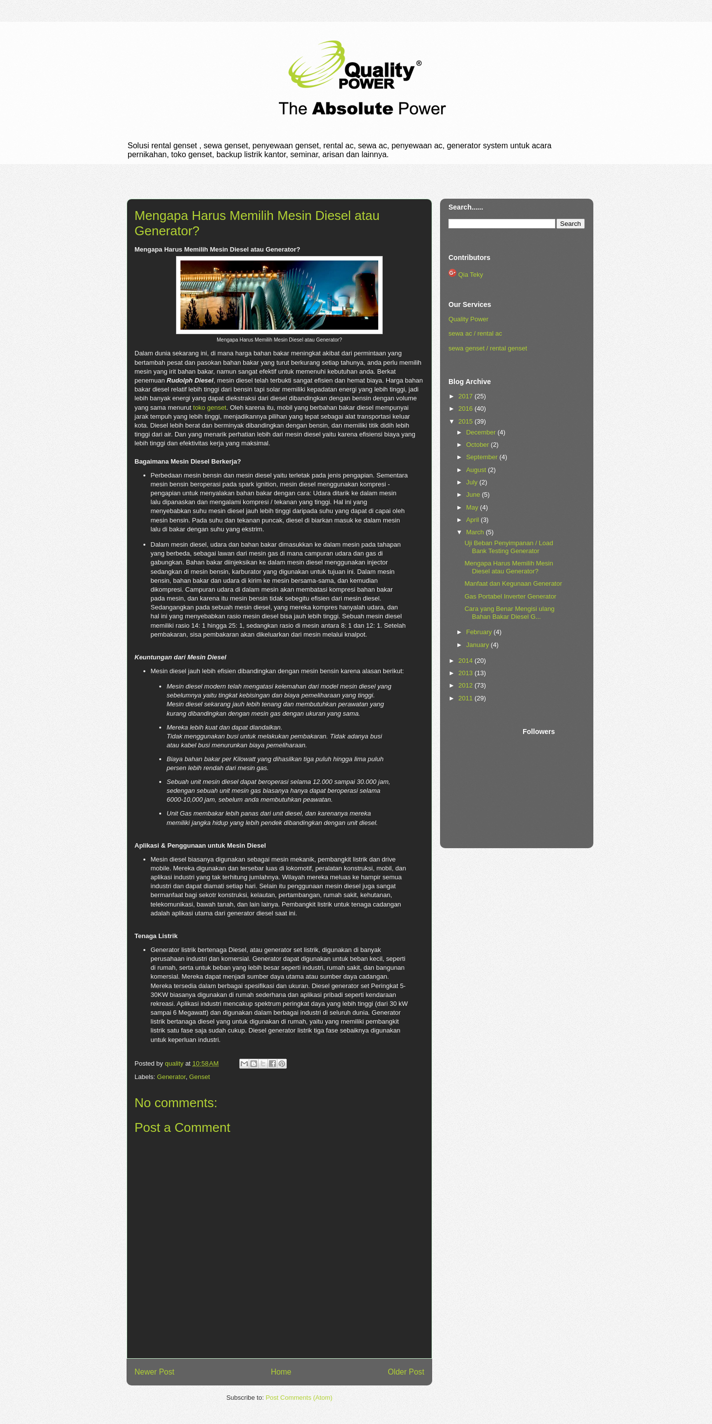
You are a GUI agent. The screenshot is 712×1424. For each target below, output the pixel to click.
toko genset (209, 407)
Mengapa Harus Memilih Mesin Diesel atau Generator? (508, 567)
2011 (466, 698)
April (473, 519)
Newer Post (154, 1372)
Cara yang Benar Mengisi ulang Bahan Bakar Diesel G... (509, 612)
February (480, 632)
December (482, 432)
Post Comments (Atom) (299, 1397)
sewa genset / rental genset (487, 348)
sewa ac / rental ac (475, 333)
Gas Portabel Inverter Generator (510, 596)
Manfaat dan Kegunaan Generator (513, 583)
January (478, 644)
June (474, 494)
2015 (466, 421)
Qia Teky (470, 274)
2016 (466, 408)
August (477, 470)
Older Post (406, 1372)
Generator (171, 1076)
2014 (466, 660)
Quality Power (468, 319)
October (478, 444)
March (476, 532)
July (473, 482)
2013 (466, 673)
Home (281, 1372)
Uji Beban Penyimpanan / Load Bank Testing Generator (508, 547)
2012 (466, 685)
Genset (199, 1076)
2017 (466, 396)
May (473, 507)
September (482, 457)
